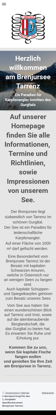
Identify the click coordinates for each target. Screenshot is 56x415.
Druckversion (11, 393)
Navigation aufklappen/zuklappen (28, 4)
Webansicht (48, 393)
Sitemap (25, 393)
